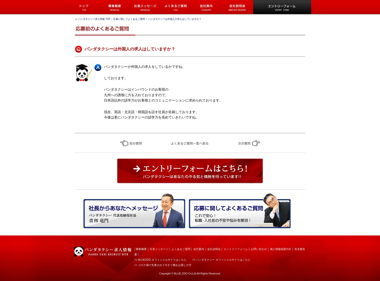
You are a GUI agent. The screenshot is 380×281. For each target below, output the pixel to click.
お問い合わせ (259, 249)
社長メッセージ (159, 249)
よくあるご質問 (181, 249)
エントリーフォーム (236, 249)
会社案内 (198, 249)
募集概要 (141, 249)
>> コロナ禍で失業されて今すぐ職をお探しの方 (162, 265)
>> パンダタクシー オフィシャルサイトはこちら (221, 259)
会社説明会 (214, 249)
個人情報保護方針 (280, 249)
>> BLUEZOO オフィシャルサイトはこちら (160, 259)
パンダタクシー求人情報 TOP (94, 19)
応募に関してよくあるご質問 (129, 19)
